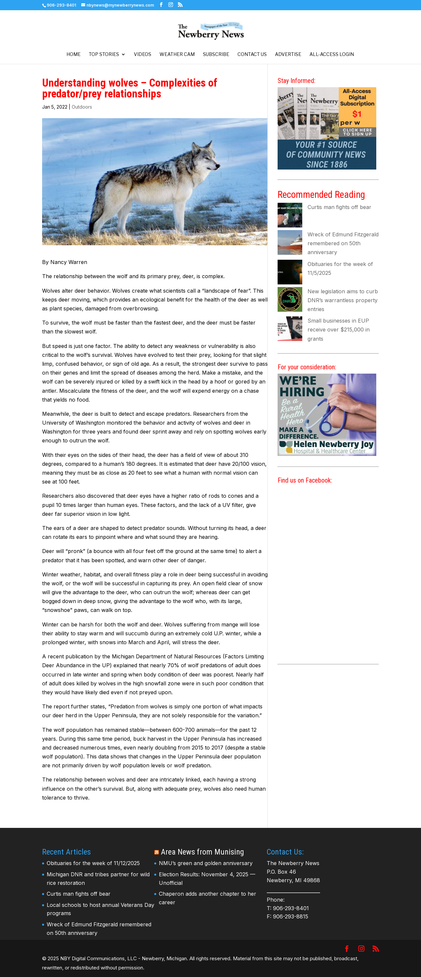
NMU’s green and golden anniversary (206, 863)
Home (73, 54)
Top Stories (104, 54)
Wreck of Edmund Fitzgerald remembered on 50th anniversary (343, 243)
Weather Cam (177, 54)
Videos (142, 54)
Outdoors (82, 107)
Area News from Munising (202, 852)
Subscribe (216, 54)
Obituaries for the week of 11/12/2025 (93, 863)
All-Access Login (332, 54)
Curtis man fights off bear (339, 207)
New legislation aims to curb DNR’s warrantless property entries (343, 300)
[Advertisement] (328, 715)
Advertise (288, 54)
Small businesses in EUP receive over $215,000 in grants (339, 329)
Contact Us (252, 54)
